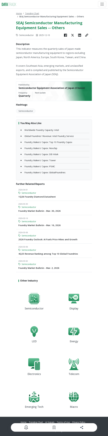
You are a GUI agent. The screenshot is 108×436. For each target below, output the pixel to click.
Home (19, 13)
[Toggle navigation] (102, 4)
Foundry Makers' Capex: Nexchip (40, 148)
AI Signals (49, 422)
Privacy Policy (78, 422)
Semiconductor (26, 111)
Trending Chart (32, 13)
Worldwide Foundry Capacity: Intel (41, 129)
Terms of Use (63, 422)
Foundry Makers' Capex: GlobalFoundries (44, 172)
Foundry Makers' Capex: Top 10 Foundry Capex (48, 142)
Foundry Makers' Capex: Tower (40, 160)
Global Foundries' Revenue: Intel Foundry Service (49, 136)
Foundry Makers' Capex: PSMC (39, 166)
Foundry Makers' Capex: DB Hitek (41, 154)
